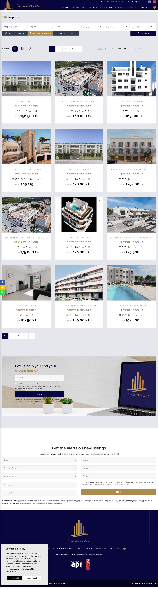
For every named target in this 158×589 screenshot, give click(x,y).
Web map (60, 585)
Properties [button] (77, 9)
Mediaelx (151, 585)
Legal (29, 585)
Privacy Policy (30, 388)
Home (65, 9)
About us (131, 9)
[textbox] (15, 26)
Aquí (61, 505)
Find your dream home (100, 9)
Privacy (38, 585)
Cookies (49, 585)
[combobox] (14, 27)
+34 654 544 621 (122, 3)
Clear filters (14, 33)
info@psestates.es (138, 3)
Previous (5, 78)
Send (39, 396)
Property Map (66, 33)
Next (47, 78)
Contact (145, 9)
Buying (119, 9)
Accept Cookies (14, 578)
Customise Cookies (32, 578)
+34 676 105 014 (106, 3)
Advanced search (40, 33)
